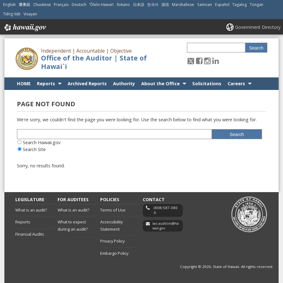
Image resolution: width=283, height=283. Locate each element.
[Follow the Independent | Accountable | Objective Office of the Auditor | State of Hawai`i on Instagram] (207, 60)
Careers (236, 83)
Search (256, 47)
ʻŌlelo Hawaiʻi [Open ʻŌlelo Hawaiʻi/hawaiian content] (101, 4)
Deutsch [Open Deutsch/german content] (79, 4)
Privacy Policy (112, 241)
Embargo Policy (114, 253)
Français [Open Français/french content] (61, 4)
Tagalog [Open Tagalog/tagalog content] (239, 4)
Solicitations (206, 83)
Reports (46, 83)
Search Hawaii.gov (41, 142)
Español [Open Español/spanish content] (222, 4)
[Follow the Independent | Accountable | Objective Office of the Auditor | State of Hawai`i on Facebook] (199, 60)
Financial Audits (29, 234)
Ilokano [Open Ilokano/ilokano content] (123, 4)
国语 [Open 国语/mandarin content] (165, 4)
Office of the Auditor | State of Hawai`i (94, 62)
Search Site (34, 149)
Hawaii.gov (24, 27)
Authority (124, 83)
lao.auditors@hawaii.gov (165, 225)
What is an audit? (31, 210)
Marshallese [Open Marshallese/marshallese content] (183, 4)
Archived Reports (87, 83)
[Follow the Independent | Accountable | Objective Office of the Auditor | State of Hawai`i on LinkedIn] (215, 60)
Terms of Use (113, 210)
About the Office (160, 83)
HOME (24, 83)
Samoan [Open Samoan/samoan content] (204, 4)
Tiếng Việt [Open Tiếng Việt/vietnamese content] (11, 14)
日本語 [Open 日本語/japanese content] (138, 4)
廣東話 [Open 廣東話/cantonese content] (24, 4)
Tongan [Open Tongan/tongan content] (256, 4)
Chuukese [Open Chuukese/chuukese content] (42, 4)
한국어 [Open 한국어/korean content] (152, 4)
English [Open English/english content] (9, 4)
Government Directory (257, 27)
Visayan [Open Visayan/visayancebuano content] (30, 14)
